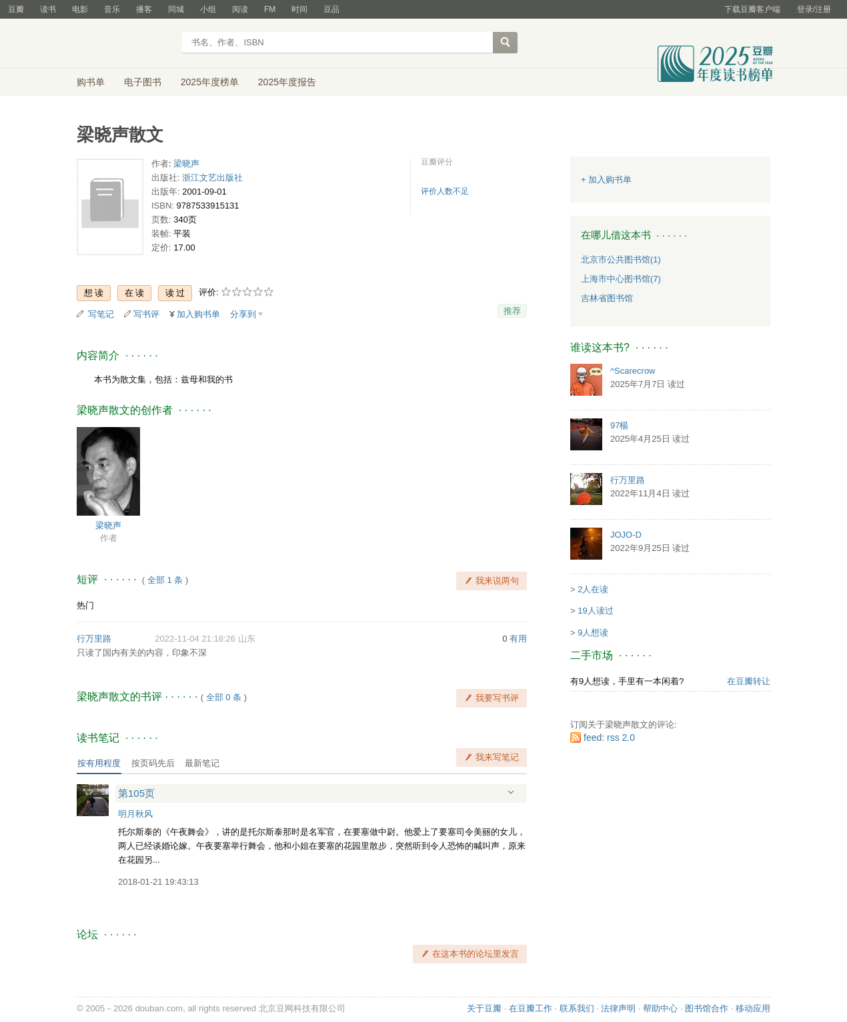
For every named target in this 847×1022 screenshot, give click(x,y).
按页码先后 (153, 763)
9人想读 (593, 633)
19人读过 (595, 611)
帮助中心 (660, 1008)
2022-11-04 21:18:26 (195, 639)
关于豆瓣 (484, 1008)
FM (269, 9)
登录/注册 (814, 9)
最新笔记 (202, 763)
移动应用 (753, 1008)
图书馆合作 (706, 1008)
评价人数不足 (445, 191)
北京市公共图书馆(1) (621, 259)
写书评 (146, 314)
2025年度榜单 (210, 82)
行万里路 (94, 639)
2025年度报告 (287, 82)
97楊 (619, 425)
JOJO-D (626, 535)
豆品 (331, 9)
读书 (48, 9)
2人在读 (593, 589)
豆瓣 (16, 9)
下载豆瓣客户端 (752, 9)
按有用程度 (99, 763)
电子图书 (142, 82)
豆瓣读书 (125, 44)
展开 (511, 792)
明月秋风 (135, 814)
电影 (80, 9)
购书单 (91, 82)
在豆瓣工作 (530, 1008)
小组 (208, 9)
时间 (299, 9)
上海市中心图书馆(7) (621, 279)
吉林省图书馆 (607, 298)
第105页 (136, 793)
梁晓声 (186, 164)
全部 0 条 (223, 697)
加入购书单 (198, 314)
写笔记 (101, 314)
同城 (176, 9)
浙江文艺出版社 (212, 178)
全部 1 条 (165, 580)
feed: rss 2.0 (609, 737)
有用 (518, 639)
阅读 (240, 9)
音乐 (112, 9)
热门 (85, 605)
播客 (144, 9)
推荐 (512, 311)
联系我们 (577, 1008)
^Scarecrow (633, 371)
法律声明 (618, 1008)
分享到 (243, 314)
